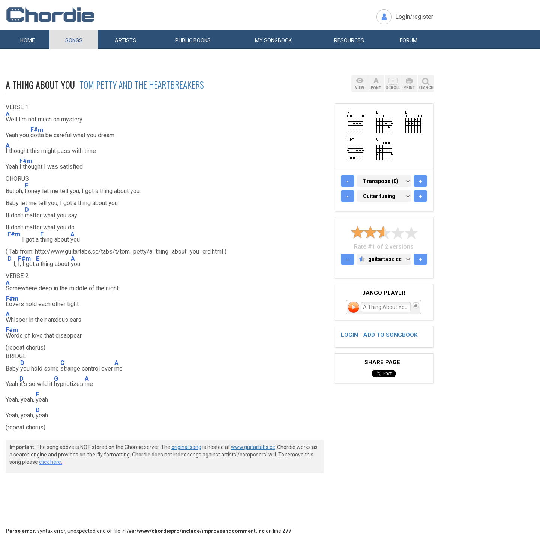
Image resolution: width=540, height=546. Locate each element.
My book (273, 41)
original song (186, 447)
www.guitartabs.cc (253, 447)
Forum (408, 41)
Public (193, 41)
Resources (349, 41)
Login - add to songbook (379, 335)
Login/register (414, 16)
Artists (125, 41)
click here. (50, 462)
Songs (73, 41)
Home (27, 41)
